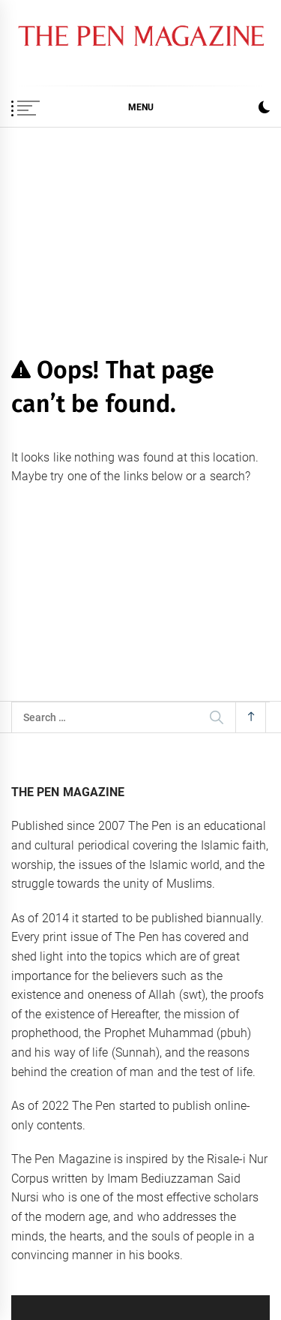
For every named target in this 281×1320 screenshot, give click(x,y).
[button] (264, 109)
